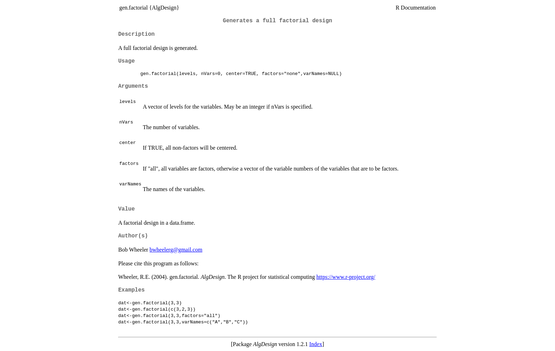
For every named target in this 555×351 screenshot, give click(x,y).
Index (315, 344)
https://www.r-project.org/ (345, 277)
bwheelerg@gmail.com (176, 250)
